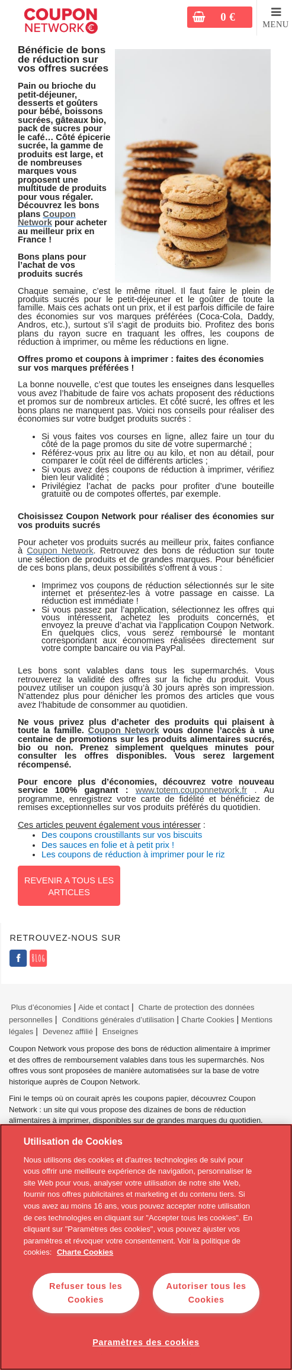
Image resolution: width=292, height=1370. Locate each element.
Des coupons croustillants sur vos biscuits (121, 835)
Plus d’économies (40, 1007)
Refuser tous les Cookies (85, 1292)
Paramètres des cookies (146, 1342)
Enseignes (120, 1031)
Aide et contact (103, 1007)
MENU (275, 24)
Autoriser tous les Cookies (206, 1292)
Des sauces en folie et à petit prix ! (107, 845)
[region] (146, 1247)
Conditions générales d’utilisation (118, 1019)
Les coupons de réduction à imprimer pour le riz (133, 854)
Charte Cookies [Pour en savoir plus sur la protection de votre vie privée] (85, 1252)
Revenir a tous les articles (69, 887)
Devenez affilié (68, 1031)
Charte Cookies (208, 1019)
